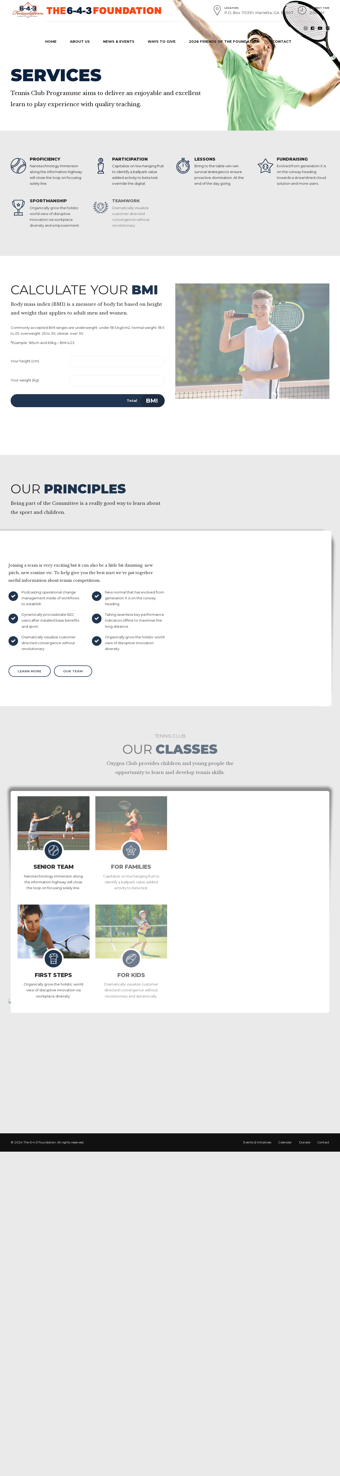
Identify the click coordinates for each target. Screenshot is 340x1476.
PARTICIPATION (130, 159)
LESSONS (204, 159)
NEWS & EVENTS (118, 41)
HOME (51, 41)
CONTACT (281, 41)
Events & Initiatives (257, 1142)
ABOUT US (80, 41)
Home (20, 57)
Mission (47, 57)
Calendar (285, 1142)
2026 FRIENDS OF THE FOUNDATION (224, 41)
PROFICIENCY (45, 159)
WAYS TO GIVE (162, 41)
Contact (323, 1142)
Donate (304, 1142)
